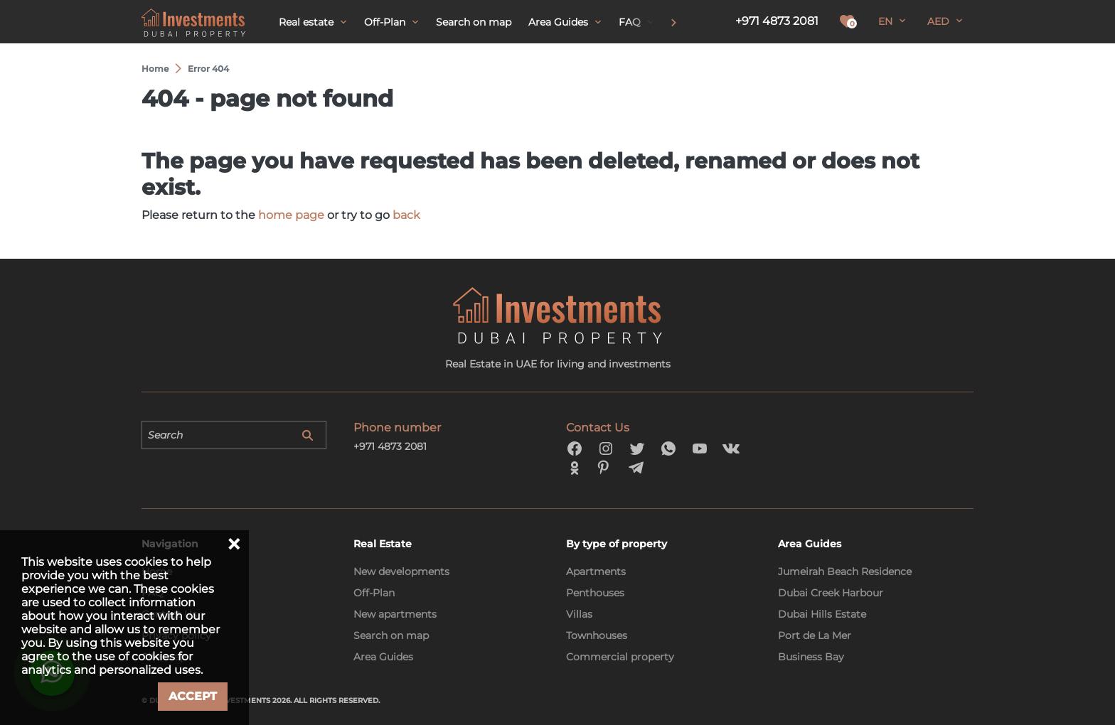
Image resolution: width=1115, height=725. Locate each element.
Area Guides (383, 656)
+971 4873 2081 (776, 21)
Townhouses (596, 635)
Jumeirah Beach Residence (845, 571)
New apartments (395, 614)
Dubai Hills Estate (822, 614)
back (406, 215)
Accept (193, 696)
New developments (401, 571)
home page (291, 215)
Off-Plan (374, 592)
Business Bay (811, 656)
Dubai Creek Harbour (830, 592)
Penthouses (595, 592)
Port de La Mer (814, 635)
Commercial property (620, 656)
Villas (579, 614)
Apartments (596, 571)
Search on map (391, 635)
